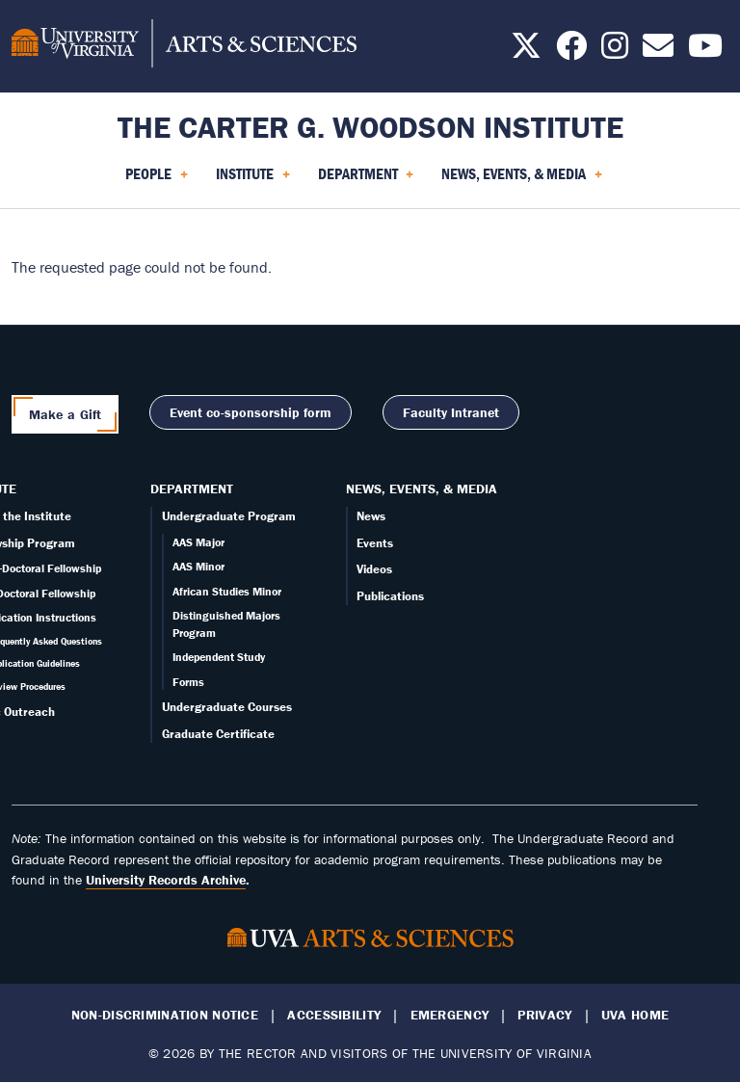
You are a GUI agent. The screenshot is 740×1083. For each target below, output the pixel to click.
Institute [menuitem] (253, 180)
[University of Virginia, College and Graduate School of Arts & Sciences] (184, 46)
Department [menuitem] (366, 180)
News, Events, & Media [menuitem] (522, 180)
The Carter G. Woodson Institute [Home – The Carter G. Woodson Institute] (370, 126)
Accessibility (334, 1015)
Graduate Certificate (218, 734)
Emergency (449, 1015)
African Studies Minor (226, 591)
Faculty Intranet (451, 412)
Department (191, 488)
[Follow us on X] (526, 51)
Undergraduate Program (229, 516)
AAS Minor (198, 566)
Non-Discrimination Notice (164, 1015)
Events (375, 543)
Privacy (544, 1015)
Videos (374, 569)
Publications (390, 596)
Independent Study (218, 656)
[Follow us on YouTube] (705, 51)
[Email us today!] (658, 51)
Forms (188, 681)
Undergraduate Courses (227, 707)
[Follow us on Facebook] (571, 51)
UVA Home (635, 1015)
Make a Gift (65, 414)
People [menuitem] (157, 180)
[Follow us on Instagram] (614, 51)
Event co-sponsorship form (250, 412)
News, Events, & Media (421, 488)
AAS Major (198, 542)
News (371, 516)
